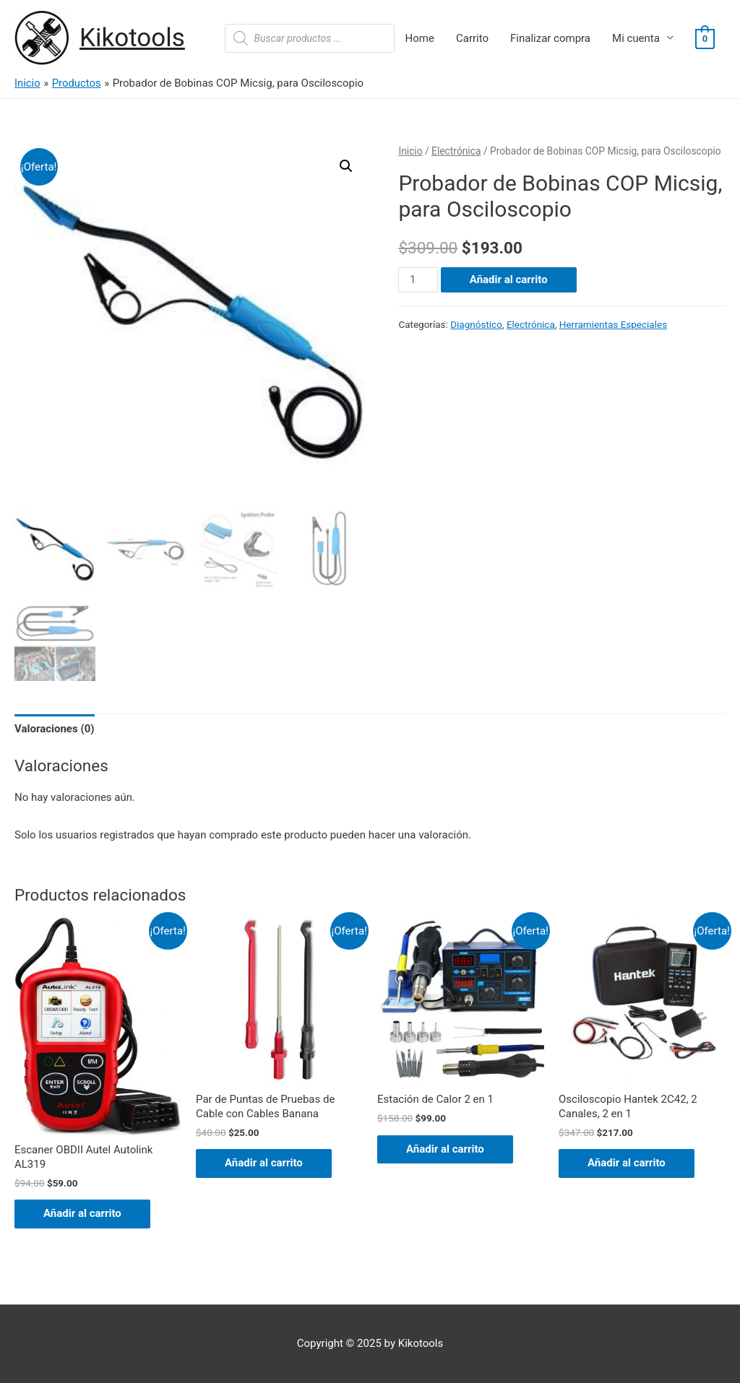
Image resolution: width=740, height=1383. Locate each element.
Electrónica (456, 151)
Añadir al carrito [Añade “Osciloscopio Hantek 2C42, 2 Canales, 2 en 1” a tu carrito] (627, 1162)
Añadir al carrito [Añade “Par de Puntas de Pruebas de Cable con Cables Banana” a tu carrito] (264, 1162)
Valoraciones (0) (54, 728)
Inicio (410, 151)
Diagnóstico (476, 324)
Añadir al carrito (509, 279)
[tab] (54, 729)
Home (419, 38)
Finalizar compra (550, 38)
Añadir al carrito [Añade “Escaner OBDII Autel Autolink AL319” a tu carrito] (82, 1213)
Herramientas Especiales (613, 324)
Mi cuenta (636, 38)
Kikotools (132, 38)
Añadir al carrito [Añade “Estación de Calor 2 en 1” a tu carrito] (445, 1149)
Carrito (472, 38)
